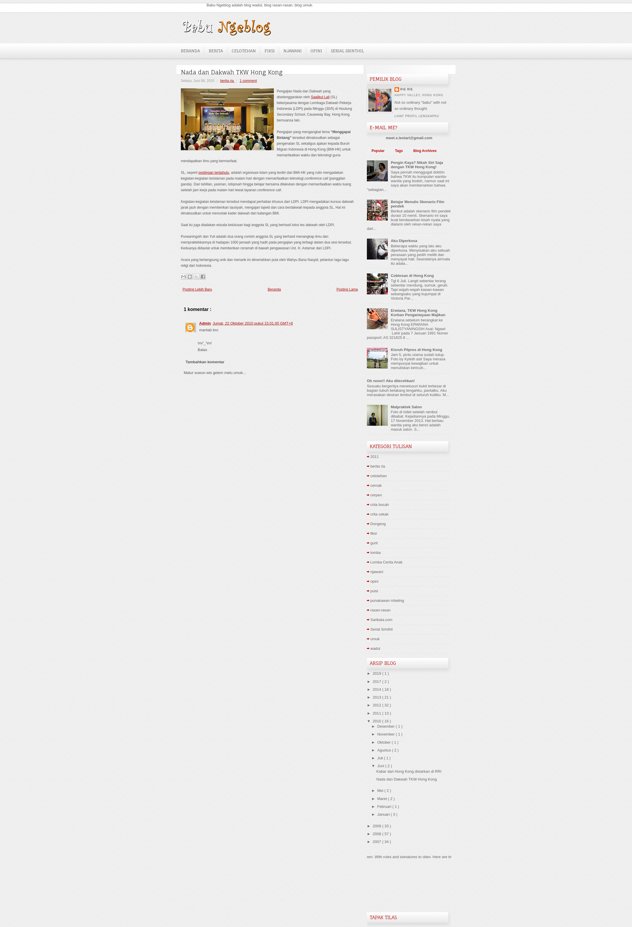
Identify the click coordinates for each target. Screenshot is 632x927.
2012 (377, 705)
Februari (384, 806)
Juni (381, 766)
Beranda (190, 50)
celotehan (378, 476)
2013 (377, 697)
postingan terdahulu (214, 173)
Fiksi (270, 50)
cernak (376, 485)
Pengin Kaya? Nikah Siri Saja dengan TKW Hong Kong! (417, 164)
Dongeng (378, 524)
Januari (384, 814)
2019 (377, 673)
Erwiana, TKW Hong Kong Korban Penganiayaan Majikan (418, 312)
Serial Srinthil (347, 50)
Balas (202, 350)
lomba (375, 552)
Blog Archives (425, 151)
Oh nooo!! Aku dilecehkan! (391, 381)
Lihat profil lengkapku (416, 116)
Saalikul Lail (320, 97)
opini (374, 581)
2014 (377, 689)
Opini (316, 50)
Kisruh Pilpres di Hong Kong (416, 350)
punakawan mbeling (387, 600)
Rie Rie (406, 89)
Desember (386, 726)
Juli (380, 758)
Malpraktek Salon (406, 407)
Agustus (384, 750)
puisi (374, 591)
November (386, 734)
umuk (375, 639)
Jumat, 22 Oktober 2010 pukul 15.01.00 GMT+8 (253, 323)
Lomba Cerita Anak (386, 562)
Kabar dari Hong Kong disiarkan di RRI (408, 771)
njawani (376, 572)
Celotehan (244, 50)
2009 (377, 826)
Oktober (384, 742)
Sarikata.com (381, 620)
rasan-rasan (380, 610)
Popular (378, 151)
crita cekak (379, 514)
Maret (382, 799)
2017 (377, 681)
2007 (377, 842)
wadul (375, 648)
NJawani (292, 50)
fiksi (373, 533)
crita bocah (379, 504)
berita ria (227, 81)
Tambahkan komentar (205, 362)
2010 (377, 721)
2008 (377, 834)
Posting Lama (347, 289)
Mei (381, 790)
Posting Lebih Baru (197, 289)
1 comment (248, 81)
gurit (374, 543)
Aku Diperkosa (404, 241)
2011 (374, 456)
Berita (216, 50)
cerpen (376, 495)
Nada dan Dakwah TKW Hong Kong (232, 72)
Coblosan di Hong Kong (412, 275)
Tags (399, 151)
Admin (205, 323)
